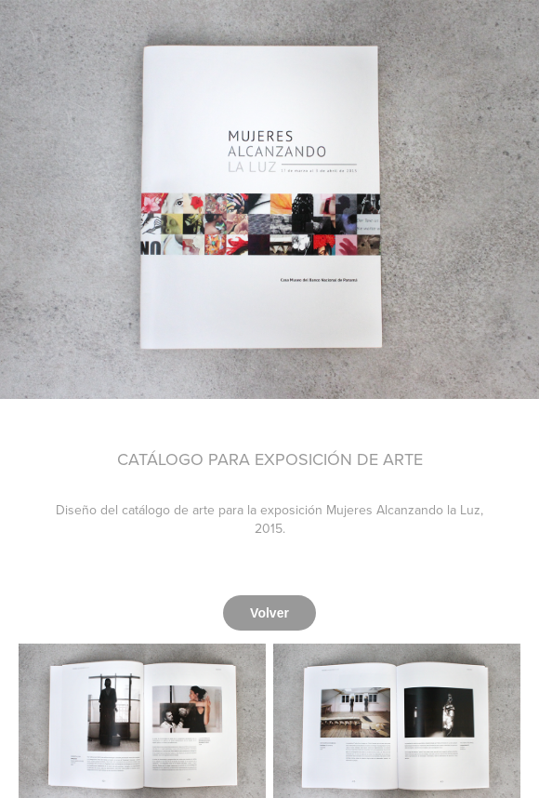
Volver (269, 612)
